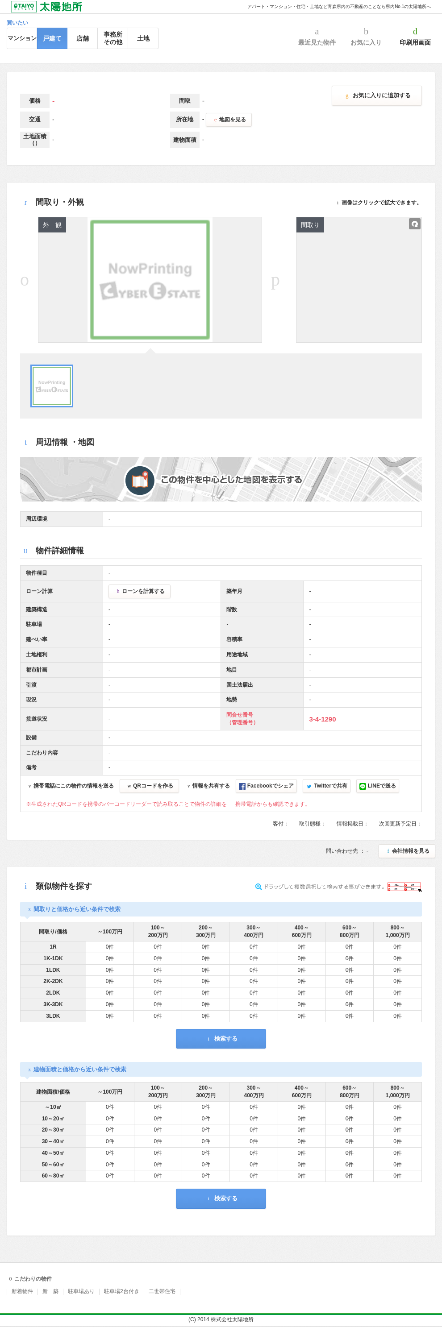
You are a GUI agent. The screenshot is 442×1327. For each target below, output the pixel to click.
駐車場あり (81, 1291)
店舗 (82, 38)
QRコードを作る (149, 786)
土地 (143, 38)
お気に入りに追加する (377, 95)
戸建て (52, 38)
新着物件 (22, 1291)
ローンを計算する (139, 591)
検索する (221, 1038)
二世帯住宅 (162, 1291)
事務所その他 (113, 38)
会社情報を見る (406, 851)
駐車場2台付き (121, 1291)
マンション (22, 38)
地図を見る (229, 119)
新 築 (50, 1291)
